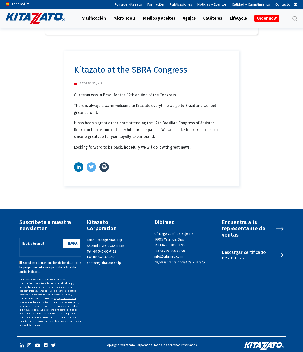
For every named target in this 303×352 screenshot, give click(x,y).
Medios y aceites (159, 18)
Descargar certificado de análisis (253, 255)
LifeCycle (238, 18)
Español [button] (19, 4)
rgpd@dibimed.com (65, 298)
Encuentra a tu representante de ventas (253, 228)
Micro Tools (124, 18)
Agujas (189, 18)
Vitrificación (94, 18)
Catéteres (212, 18)
